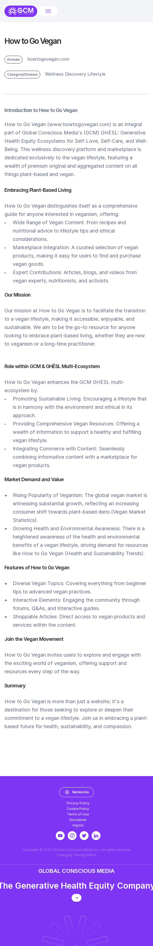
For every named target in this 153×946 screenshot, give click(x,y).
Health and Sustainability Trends (104, 554)
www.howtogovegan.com (79, 125)
